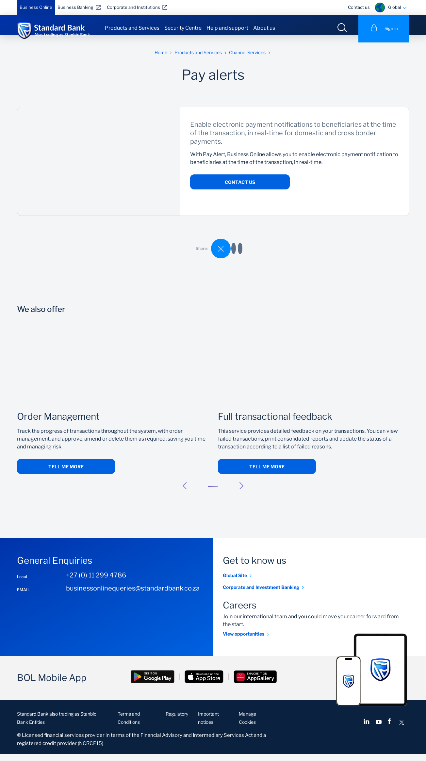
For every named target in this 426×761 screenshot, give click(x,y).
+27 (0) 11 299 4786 (96, 582)
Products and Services (132, 28)
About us (264, 28)
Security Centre (183, 28)
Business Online (36, 7)
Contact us (359, 7)
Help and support (227, 28)
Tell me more (66, 474)
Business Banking (75, 7)
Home (161, 59)
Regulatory (177, 721)
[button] (185, 492)
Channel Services (247, 59)
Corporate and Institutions (133, 7)
